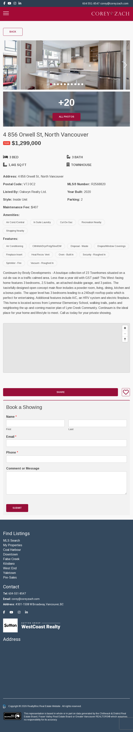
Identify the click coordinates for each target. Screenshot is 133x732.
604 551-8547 (91, 3)
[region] (66, 348)
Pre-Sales (10, 577)
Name (11, 416)
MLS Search (11, 540)
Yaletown (9, 572)
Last (71, 429)
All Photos (66, 116)
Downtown (10, 554)
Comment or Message (22, 468)
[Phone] (66, 459)
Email (11, 436)
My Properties (12, 545)
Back (12, 31)
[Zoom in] (125, 328)
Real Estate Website (50, 706)
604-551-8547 (17, 593)
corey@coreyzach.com (114, 3)
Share (61, 392)
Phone (12, 452)
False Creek (11, 559)
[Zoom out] (125, 333)
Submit (17, 508)
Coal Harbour (12, 549)
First (8, 429)
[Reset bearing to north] (125, 339)
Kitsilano (9, 563)
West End (10, 568)
